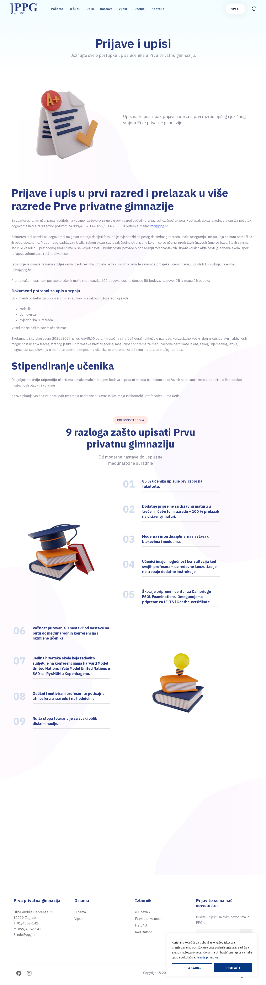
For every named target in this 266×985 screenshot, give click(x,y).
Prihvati (233, 968)
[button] (254, 8)
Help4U (141, 925)
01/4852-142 (27, 923)
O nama (80, 912)
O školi (75, 9)
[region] (212, 955)
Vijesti (123, 9)
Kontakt (157, 9)
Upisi (90, 9)
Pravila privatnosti (208, 957)
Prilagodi (192, 968)
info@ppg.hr (159, 226)
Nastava (106, 9)
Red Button (143, 932)
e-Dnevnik (142, 912)
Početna (57, 9)
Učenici (139, 9)
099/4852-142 (29, 929)
